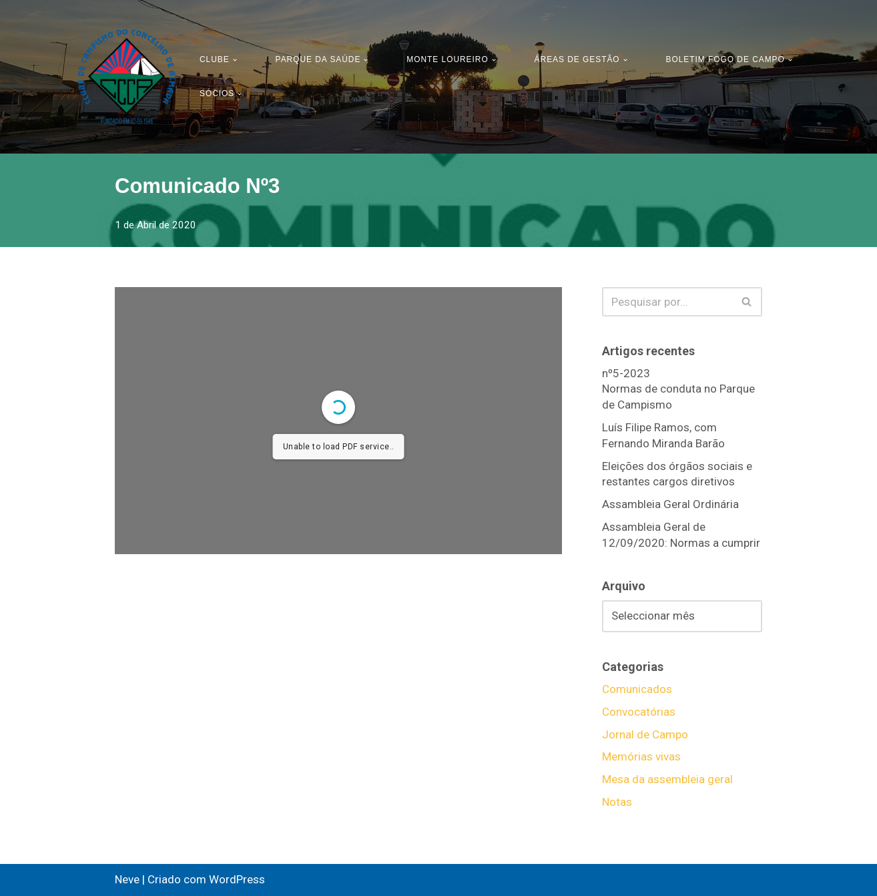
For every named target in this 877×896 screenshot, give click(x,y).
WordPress (237, 879)
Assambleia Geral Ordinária (670, 504)
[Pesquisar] (667, 301)
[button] (235, 60)
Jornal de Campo (645, 734)
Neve (127, 879)
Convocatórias (638, 711)
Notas (617, 802)
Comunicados (637, 689)
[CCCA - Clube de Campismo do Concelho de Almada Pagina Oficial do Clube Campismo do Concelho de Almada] (127, 77)
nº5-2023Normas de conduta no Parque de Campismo (678, 389)
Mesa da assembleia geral (667, 779)
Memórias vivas (641, 756)
